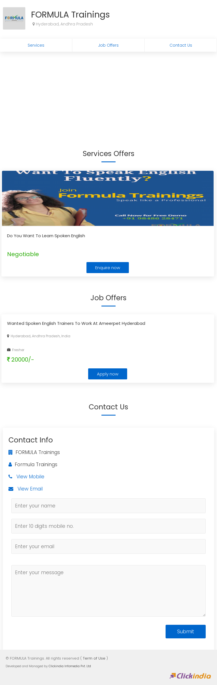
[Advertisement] (108, 94)
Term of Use (94, 658)
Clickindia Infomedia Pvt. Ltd (70, 666)
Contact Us (181, 45)
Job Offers (108, 45)
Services (36, 45)
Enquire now (107, 268)
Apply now (107, 374)
